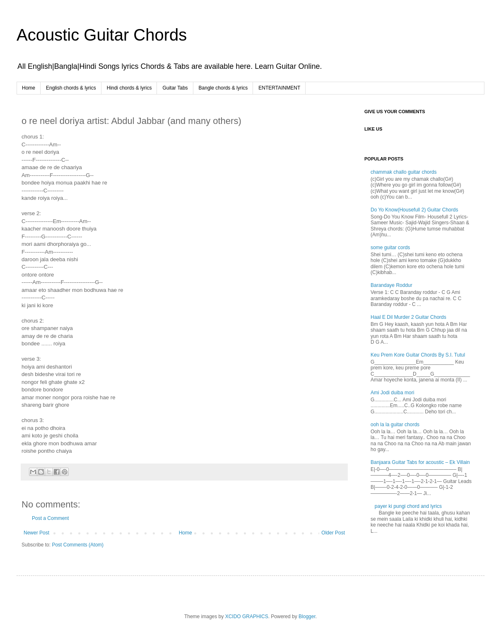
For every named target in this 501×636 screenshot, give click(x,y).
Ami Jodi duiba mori (392, 393)
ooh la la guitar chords (395, 424)
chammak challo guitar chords (403, 172)
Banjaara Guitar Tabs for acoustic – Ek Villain (420, 462)
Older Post (333, 533)
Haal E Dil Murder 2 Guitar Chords (408, 317)
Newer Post (36, 533)
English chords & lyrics (71, 88)
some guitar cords (390, 247)
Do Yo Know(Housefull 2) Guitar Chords (414, 210)
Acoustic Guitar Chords (102, 35)
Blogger (307, 616)
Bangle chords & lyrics (223, 88)
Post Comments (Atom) (78, 545)
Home (28, 88)
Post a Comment (50, 518)
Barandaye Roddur (391, 285)
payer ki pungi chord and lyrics (408, 506)
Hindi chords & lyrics (129, 88)
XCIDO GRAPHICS (246, 616)
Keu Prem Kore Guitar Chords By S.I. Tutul (418, 355)
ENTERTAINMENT (279, 88)
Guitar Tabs (175, 88)
